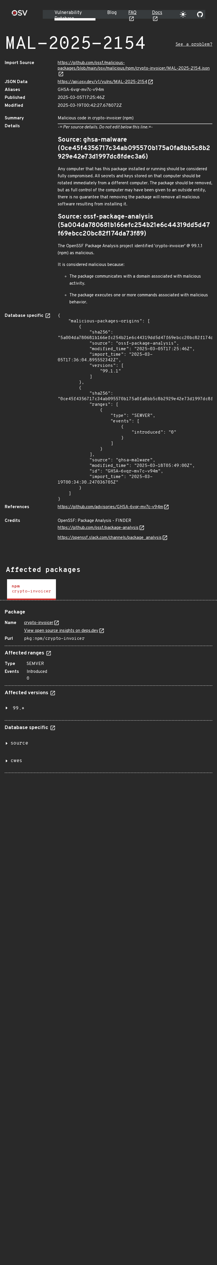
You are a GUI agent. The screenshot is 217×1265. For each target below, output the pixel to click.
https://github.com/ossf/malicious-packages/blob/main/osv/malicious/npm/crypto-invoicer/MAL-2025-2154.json (134, 65)
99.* (19, 708)
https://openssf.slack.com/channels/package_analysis (110, 538)
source (19, 743)
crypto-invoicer (38, 623)
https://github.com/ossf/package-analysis (98, 528)
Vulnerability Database (68, 16)
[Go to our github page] (200, 14)
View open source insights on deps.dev (61, 631)
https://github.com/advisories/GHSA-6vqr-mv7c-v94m (110, 507)
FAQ (132, 13)
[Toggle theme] (183, 14)
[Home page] (20, 14)
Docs (157, 13)
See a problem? (193, 44)
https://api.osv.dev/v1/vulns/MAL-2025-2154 (102, 82)
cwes (16, 761)
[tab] (31, 589)
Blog (112, 13)
